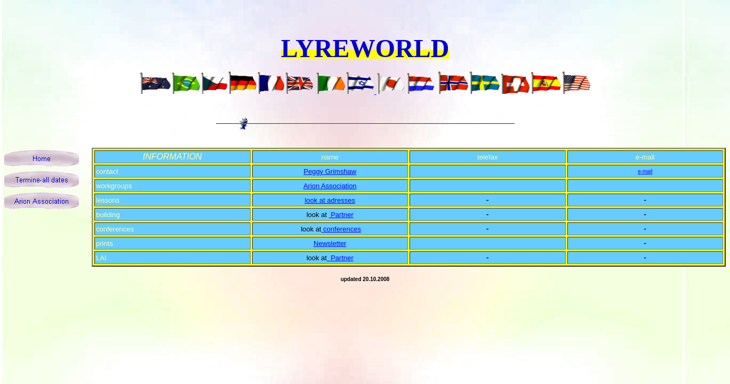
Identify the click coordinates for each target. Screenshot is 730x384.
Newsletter (330, 243)
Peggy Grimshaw (329, 171)
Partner (341, 215)
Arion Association (330, 186)
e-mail (645, 171)
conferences (340, 229)
